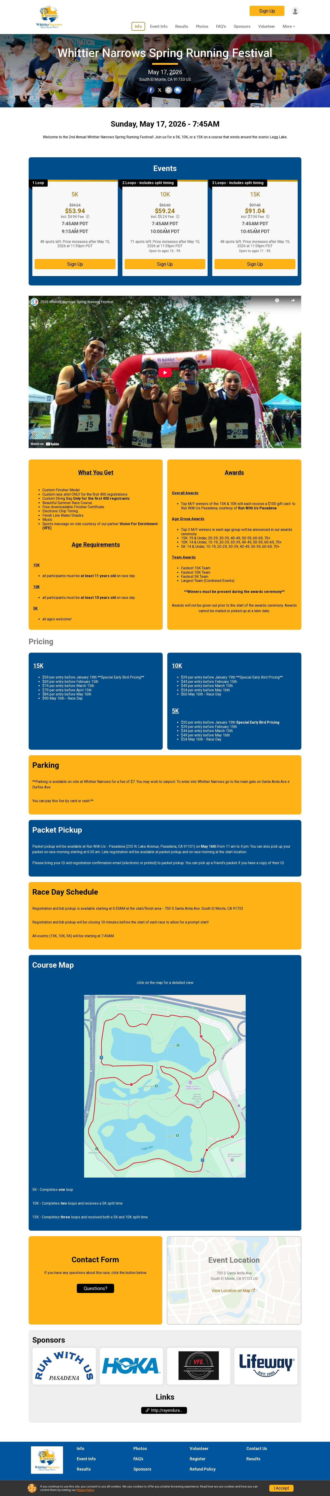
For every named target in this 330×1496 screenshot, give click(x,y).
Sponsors (242, 26)
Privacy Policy (85, 1490)
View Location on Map (233, 1304)
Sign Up (266, 11)
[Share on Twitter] (159, 97)
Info (138, 26)
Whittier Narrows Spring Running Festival (165, 60)
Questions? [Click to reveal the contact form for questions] (95, 1302)
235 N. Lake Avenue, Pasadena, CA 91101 (160, 860)
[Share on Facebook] (151, 97)
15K (255, 208)
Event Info (159, 26)
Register (198, 1459)
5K (75, 208)
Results (181, 26)
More (287, 26)
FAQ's (221, 26)
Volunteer (266, 26)
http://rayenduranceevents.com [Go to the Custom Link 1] (166, 1424)
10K (165, 208)
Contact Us (256, 1448)
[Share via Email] (168, 97)
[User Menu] (295, 11)
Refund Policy (203, 1469)
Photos (202, 26)
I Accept (281, 1488)
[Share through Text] (177, 97)
